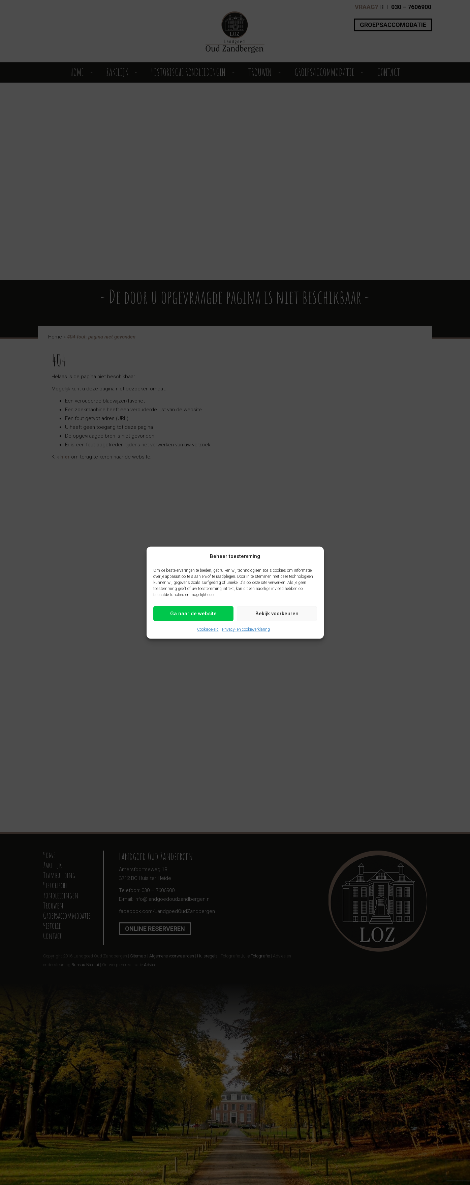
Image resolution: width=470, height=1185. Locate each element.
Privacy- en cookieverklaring (246, 629)
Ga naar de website (193, 614)
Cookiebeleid (208, 629)
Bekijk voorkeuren (277, 614)
